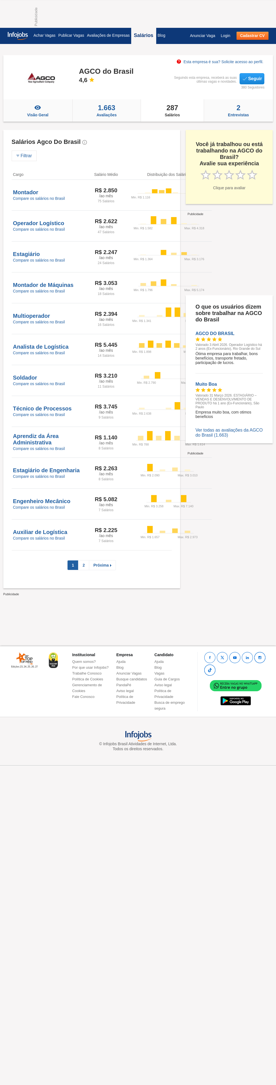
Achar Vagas (45, 35)
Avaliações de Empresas (108, 35)
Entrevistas (238, 110)
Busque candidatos (131, 679)
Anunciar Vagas (129, 673)
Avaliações (106, 110)
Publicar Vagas (71, 35)
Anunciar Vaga (202, 35)
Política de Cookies (87, 679)
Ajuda (121, 662)
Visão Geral (38, 110)
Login (225, 35)
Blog (161, 35)
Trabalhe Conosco (87, 673)
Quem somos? (84, 662)
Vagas (160, 673)
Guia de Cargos (167, 679)
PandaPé (123, 685)
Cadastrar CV (252, 35)
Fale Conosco (83, 697)
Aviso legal (125, 691)
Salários (143, 35)
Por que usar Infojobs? (90, 667)
